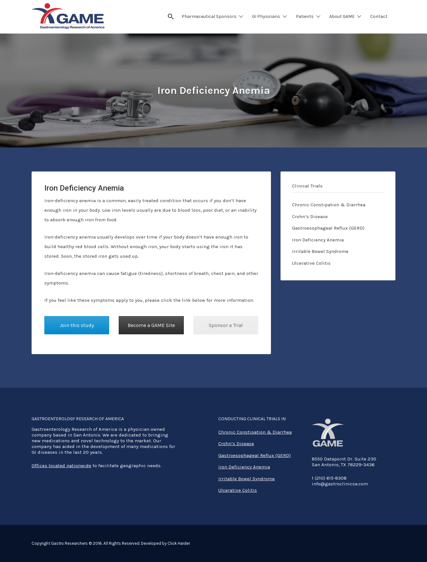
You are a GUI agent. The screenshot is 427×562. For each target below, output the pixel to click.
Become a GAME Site (151, 325)
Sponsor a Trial (226, 325)
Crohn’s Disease (310, 216)
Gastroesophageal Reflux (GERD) (328, 228)
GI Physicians (266, 16)
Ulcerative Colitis (311, 263)
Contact (378, 16)
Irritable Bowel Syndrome (320, 251)
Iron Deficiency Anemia (318, 240)
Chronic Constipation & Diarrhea (328, 205)
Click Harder (179, 543)
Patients (305, 16)
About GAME (342, 16)
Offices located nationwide (61, 465)
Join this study (77, 325)
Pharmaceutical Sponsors (209, 16)
